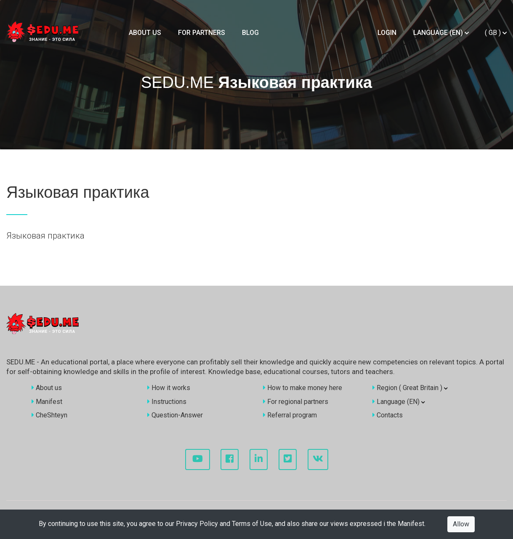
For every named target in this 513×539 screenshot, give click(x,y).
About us (145, 33)
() (496, 33)
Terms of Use (252, 524)
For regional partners (295, 402)
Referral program (290, 415)
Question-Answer (175, 415)
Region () (410, 388)
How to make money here (302, 388)
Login (386, 33)
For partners (201, 33)
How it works (168, 388)
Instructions (166, 402)
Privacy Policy (197, 524)
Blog (250, 33)
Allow (461, 524)
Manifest (411, 524)
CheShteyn (49, 415)
